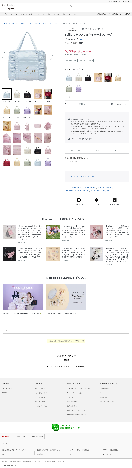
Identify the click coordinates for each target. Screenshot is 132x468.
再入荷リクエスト (122, 104)
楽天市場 (126, 1)
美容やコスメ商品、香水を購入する (48, 450)
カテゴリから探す (40, 397)
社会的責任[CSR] (50, 461)
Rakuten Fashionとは (74, 393)
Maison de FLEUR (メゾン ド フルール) (28, 23)
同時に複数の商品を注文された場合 (76, 191)
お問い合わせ (72, 402)
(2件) (81, 39)
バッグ (45, 23)
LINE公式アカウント (107, 402)
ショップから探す (40, 393)
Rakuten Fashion (22, 7)
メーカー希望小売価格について (101, 191)
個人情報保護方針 (15, 461)
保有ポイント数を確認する (111, 450)
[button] (3, 56)
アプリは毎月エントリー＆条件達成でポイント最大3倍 (113, 14)
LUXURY (4, 393)
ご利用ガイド (72, 397)
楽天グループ (114, 1)
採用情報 (61, 461)
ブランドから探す (40, 388)
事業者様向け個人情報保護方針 (33, 461)
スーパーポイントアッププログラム (79, 388)
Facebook (103, 393)
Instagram (103, 397)
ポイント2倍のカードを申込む (79, 450)
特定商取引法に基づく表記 (76, 410)
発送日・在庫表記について (73, 188)
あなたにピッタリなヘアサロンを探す (14, 450)
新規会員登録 (104, 388)
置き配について (90, 188)
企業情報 (4, 461)
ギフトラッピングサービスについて (83, 176)
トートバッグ (54, 23)
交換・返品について (104, 188)
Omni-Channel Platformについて (78, 415)
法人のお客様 (72, 406)
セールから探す (39, 402)
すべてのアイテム (40, 406)
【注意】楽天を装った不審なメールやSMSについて (66, 341)
